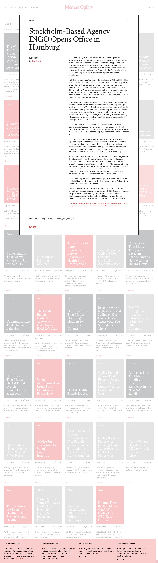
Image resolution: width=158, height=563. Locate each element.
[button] (128, 20)
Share (33, 227)
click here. (19, 558)
